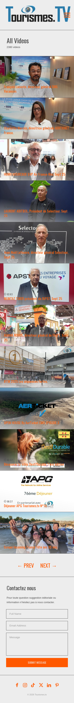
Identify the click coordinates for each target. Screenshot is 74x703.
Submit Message (37, 662)
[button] (29, 9)
